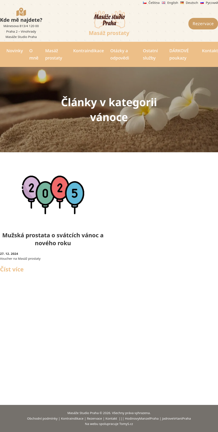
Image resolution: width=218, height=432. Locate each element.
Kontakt (210, 51)
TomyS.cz (126, 424)
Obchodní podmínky (42, 418)
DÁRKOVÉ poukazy (179, 54)
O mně (34, 54)
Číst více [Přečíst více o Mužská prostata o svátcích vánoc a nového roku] (12, 269)
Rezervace (203, 23)
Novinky (14, 51)
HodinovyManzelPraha (142, 418)
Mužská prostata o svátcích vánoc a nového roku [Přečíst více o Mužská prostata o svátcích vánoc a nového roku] (52, 239)
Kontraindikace (88, 51)
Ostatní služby (150, 54)
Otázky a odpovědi (119, 54)
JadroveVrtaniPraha (176, 418)
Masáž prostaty (109, 32)
